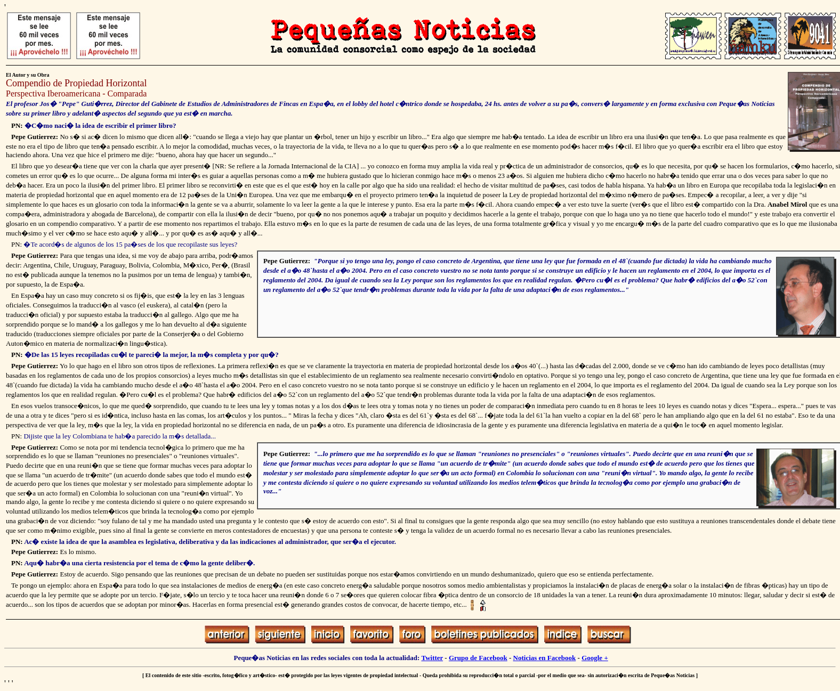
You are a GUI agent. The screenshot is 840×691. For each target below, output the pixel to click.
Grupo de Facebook (478, 658)
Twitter (432, 658)
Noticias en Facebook (544, 658)
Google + (594, 658)
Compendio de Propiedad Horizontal (77, 83)
